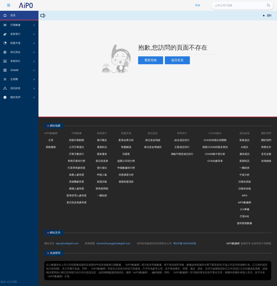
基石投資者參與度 (77, 202)
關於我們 (266, 140)
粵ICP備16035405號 (184, 243)
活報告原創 (244, 181)
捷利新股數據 (244, 223)
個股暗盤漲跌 (126, 181)
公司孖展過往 (76, 147)
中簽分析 (244, 174)
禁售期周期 (102, 188)
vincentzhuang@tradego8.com (113, 243)
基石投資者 (102, 160)
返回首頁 (177, 60)
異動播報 (51, 147)
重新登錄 (150, 60)
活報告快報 (244, 188)
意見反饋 (266, 154)
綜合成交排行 (181, 140)
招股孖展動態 (76, 140)
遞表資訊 (244, 154)
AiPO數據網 (244, 202)
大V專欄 (244, 209)
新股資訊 (244, 140)
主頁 (50, 140)
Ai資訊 (244, 147)
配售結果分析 (126, 140)
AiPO (244, 195)
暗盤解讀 (126, 147)
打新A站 (244, 216)
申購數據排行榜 (126, 167)
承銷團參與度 (76, 181)
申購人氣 (102, 174)
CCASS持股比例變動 (215, 140)
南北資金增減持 (153, 147)
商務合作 (266, 147)
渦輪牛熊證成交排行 (182, 154)
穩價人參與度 (76, 188)
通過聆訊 (102, 147)
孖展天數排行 (76, 154)
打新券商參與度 (76, 167)
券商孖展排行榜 (76, 160)
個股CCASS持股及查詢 (215, 147)
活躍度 (126, 154)
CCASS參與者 (215, 160)
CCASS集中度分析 (215, 154)
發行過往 (102, 167)
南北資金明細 (152, 140)
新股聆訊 (244, 160)
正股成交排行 (181, 147)
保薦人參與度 (76, 174)
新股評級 (102, 181)
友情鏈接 (266, 160)
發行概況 (102, 140)
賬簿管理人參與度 (77, 195)
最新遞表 (102, 154)
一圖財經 (102, 195)
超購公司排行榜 (126, 160)
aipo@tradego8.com (67, 243)
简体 (197, 5)
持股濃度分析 (126, 174)
